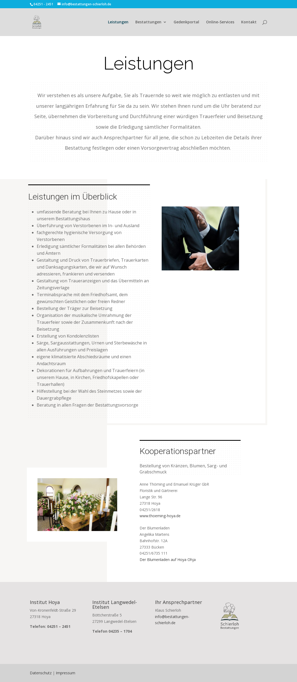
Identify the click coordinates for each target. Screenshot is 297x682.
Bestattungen (148, 22)
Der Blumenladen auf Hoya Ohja (168, 559)
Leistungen (118, 22)
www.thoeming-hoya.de (160, 515)
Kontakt (249, 22)
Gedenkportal (186, 22)
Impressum (65, 672)
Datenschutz (41, 672)
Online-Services (220, 22)
